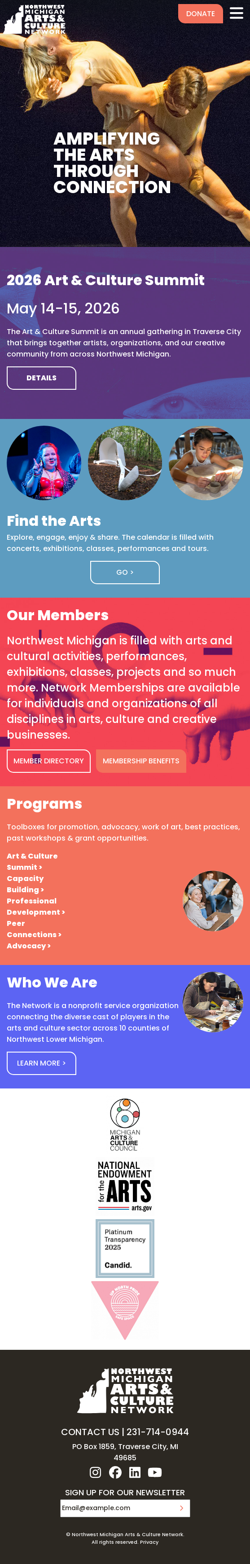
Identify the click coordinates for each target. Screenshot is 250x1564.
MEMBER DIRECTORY (48, 761)
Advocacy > (29, 946)
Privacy (149, 1542)
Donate (200, 14)
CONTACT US (90, 1431)
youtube (155, 1472)
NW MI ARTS (34, 19)
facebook (115, 1472)
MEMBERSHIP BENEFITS (141, 761)
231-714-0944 (158, 1431)
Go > (125, 572)
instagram (96, 1472)
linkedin (135, 1472)
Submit (181, 1508)
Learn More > (41, 1063)
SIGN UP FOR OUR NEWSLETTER (125, 1493)
